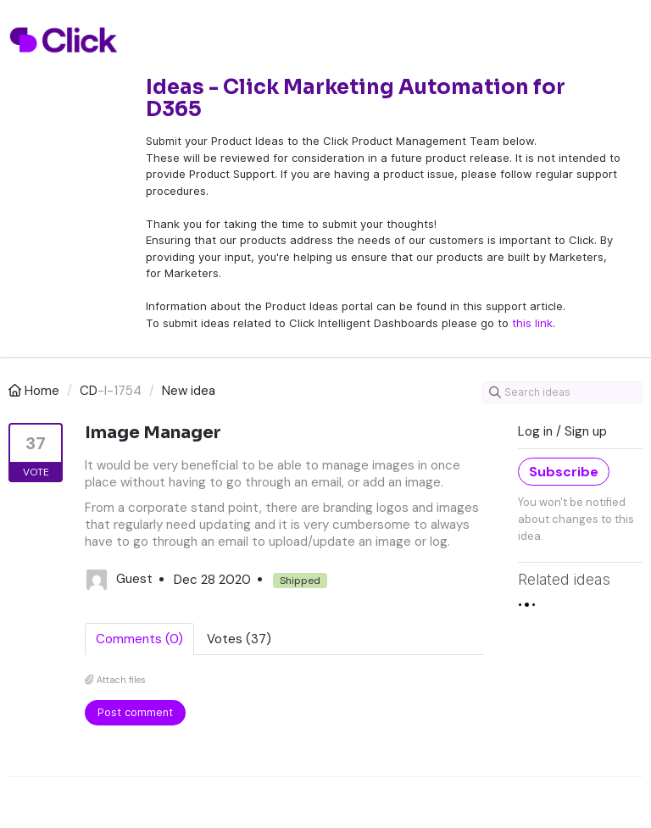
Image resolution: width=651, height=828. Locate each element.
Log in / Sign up (562, 431)
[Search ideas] (562, 392)
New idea (188, 390)
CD (88, 390)
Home (35, 390)
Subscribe (563, 472)
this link (532, 323)
